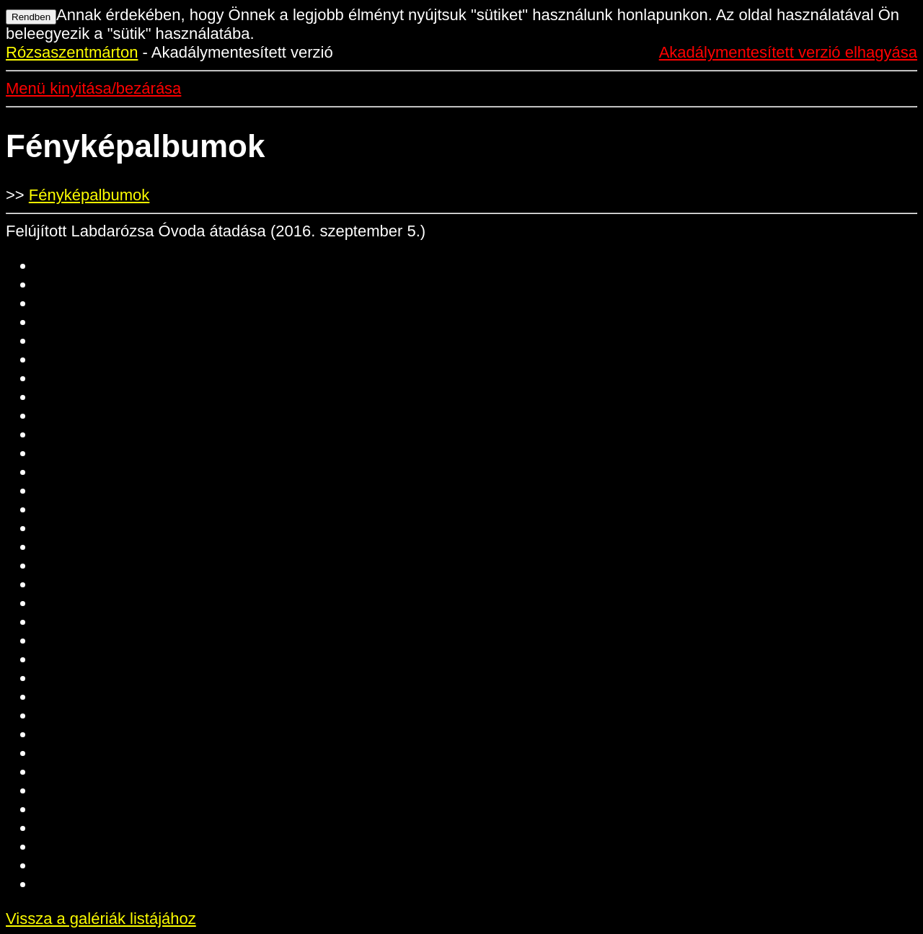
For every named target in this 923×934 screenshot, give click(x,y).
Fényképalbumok (89, 195)
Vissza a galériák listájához (101, 918)
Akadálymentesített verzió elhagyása (788, 52)
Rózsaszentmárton (72, 52)
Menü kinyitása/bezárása (93, 88)
